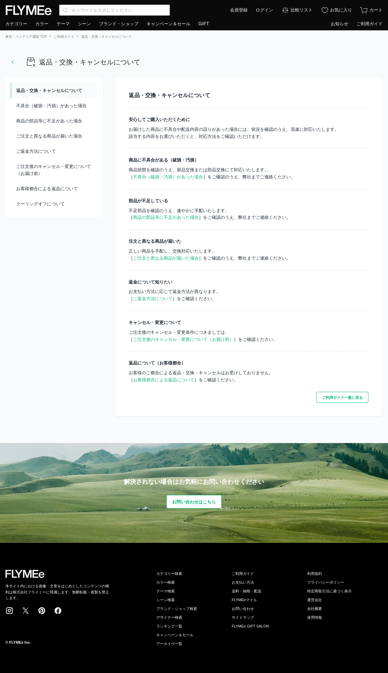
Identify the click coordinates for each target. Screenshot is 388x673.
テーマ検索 (165, 591)
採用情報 (314, 617)
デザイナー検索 (169, 617)
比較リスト (302, 9)
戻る (13, 62)
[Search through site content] (114, 10)
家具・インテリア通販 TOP (26, 36)
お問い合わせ (243, 609)
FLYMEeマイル (244, 600)
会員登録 (239, 9)
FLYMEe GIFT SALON (250, 626)
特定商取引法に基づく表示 (329, 591)
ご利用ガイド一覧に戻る (342, 398)
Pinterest (42, 611)
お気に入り (341, 9)
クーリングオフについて (40, 203)
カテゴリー (16, 23)
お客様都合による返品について (47, 188)
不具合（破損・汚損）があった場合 (51, 105)
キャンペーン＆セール (168, 23)
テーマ (63, 23)
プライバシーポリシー (325, 582)
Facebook (58, 611)
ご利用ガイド (369, 23)
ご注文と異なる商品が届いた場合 (49, 136)
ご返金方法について (36, 151)
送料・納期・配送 (246, 591)
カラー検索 (165, 582)
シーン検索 (165, 600)
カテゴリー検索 (169, 574)
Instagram (9, 611)
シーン (84, 23)
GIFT (203, 23)
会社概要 (314, 609)
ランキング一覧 (169, 626)
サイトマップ (243, 617)
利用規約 (314, 574)
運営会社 (314, 600)
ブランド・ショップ (118, 23)
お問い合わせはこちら (194, 501)
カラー (41, 23)
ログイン (264, 9)
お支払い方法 (243, 582)
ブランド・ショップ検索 (176, 609)
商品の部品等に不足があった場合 (49, 120)
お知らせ (339, 23)
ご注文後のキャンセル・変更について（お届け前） (53, 170)
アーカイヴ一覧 (169, 644)
